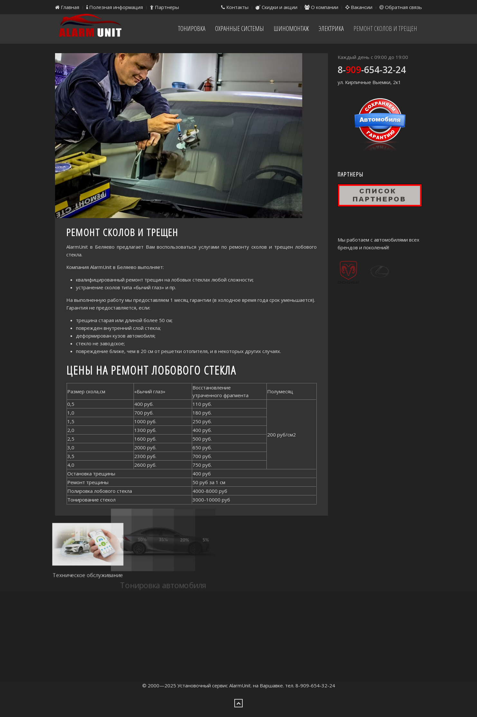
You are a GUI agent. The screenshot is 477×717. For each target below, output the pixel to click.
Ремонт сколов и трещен (385, 28)
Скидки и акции (276, 7)
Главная (67, 7)
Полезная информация (114, 7)
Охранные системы (239, 28)
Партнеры (164, 7)
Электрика (331, 28)
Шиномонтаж (291, 28)
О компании (321, 7)
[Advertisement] (238, 636)
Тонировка (191, 28)
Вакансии (358, 7)
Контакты (234, 7)
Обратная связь (400, 7)
